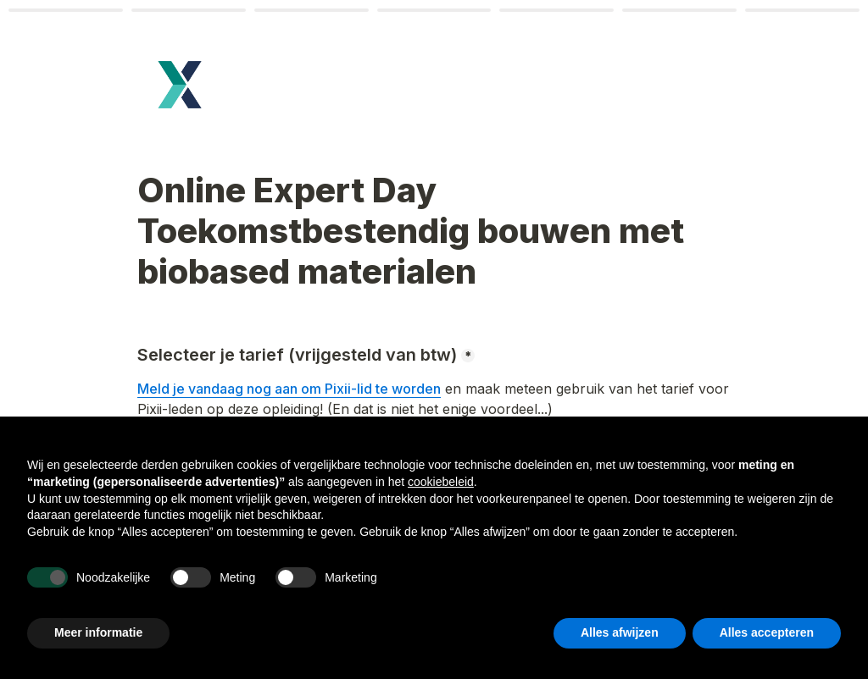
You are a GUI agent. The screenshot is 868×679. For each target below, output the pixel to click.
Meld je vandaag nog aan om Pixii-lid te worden (289, 388)
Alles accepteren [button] (767, 632)
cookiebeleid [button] (441, 482)
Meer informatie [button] (98, 632)
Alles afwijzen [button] (620, 632)
